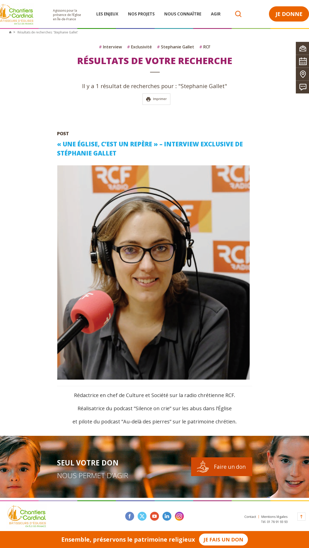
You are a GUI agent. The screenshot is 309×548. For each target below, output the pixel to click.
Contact (250, 516)
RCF (204, 47)
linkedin (166, 516)
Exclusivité (139, 47)
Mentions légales (274, 516)
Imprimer (156, 99)
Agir (216, 14)
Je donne (289, 13)
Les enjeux (107, 14)
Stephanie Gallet (175, 47)
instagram (179, 516)
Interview (110, 47)
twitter (142, 516)
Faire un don (230, 466)
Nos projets (141, 14)
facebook (129, 516)
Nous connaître (182, 14)
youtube (154, 516)
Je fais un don (223, 539)
